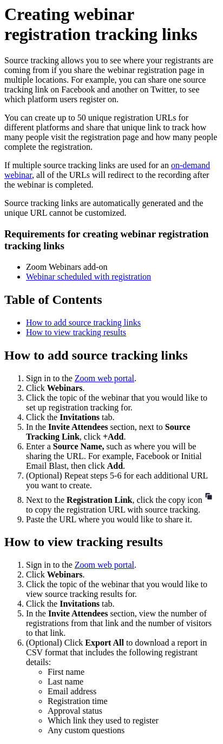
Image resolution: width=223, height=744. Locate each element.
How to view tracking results (76, 332)
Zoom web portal (104, 378)
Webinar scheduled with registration (88, 276)
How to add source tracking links (83, 322)
